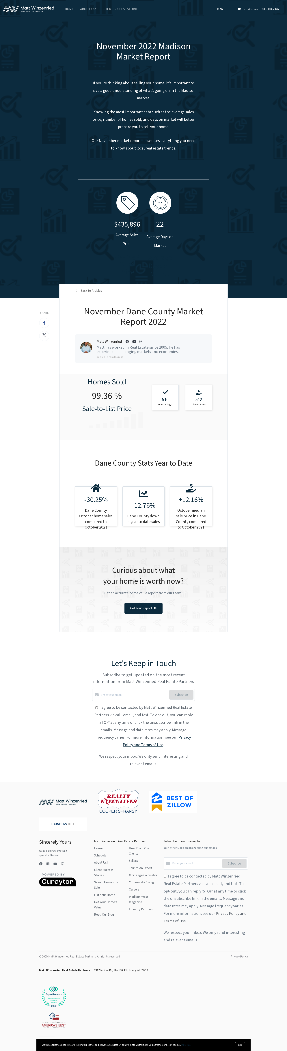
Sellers (133, 860)
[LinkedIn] (47, 864)
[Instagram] (62, 864)
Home (69, 9)
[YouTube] (55, 864)
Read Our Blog (104, 914)
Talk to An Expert (140, 868)
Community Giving (141, 882)
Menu (218, 9)
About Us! (88, 9)
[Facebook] (40, 864)
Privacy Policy (239, 957)
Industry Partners (141, 909)
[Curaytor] (57, 886)
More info (186, 1045)
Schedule (100, 855)
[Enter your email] (134, 694)
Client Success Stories (121, 9)
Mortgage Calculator (143, 875)
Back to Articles (91, 290)
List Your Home (104, 895)
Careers (134, 889)
